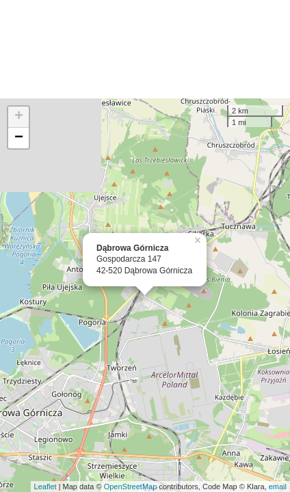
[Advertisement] (145, 49)
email (278, 486)
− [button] (18, 138)
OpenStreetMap (130, 486)
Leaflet (45, 486)
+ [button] (18, 117)
